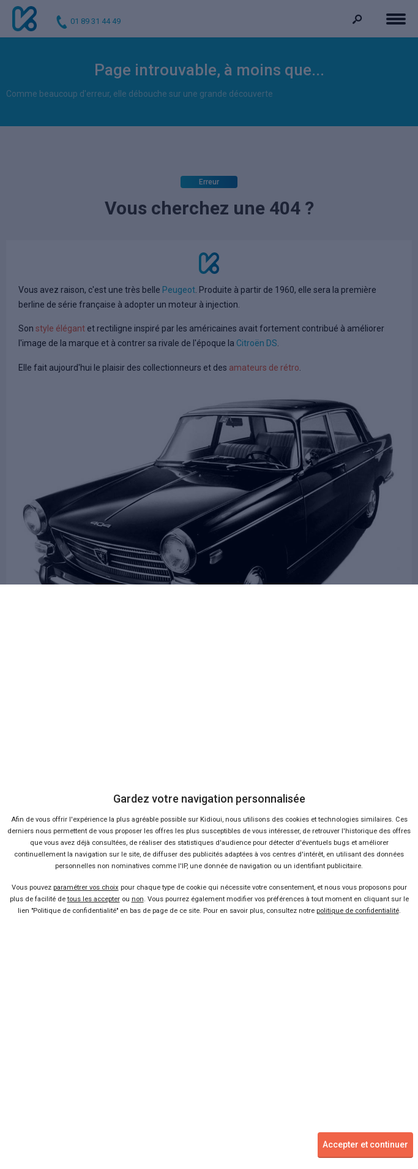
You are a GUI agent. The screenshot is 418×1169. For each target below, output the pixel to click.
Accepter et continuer (365, 1144)
